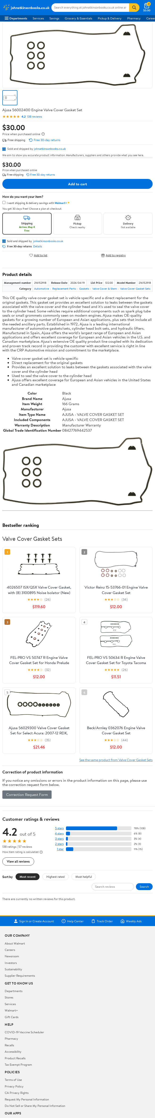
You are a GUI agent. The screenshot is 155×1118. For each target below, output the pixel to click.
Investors (11, 963)
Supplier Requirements (20, 975)
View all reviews (18, 861)
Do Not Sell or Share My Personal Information (35, 1106)
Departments (16, 18)
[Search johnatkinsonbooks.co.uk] (90, 7)
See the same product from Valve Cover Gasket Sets (116, 760)
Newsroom (12, 956)
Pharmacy (134, 18)
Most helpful (83, 876)
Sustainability (13, 969)
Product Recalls (15, 1058)
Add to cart (77, 183)
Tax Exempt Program (18, 1064)
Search (144, 886)
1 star (60, 849)
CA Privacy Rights (17, 1093)
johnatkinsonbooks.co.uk (50, 148)
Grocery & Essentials (78, 18)
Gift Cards (11, 1017)
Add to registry (113, 255)
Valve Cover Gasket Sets (135, 289)
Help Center (72, 921)
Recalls (9, 1045)
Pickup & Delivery (110, 18)
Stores (9, 997)
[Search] (134, 7)
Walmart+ (11, 1010)
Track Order (102, 921)
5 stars (59, 828)
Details (37, 246)
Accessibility (13, 1051)
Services (38, 18)
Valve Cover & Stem (104, 289)
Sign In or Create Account (34, 921)
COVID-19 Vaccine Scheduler (24, 1032)
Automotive (41, 289)
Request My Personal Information (27, 1099)
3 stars (59, 838)
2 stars (59, 844)
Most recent (28, 876)
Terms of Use (13, 1080)
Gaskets (84, 289)
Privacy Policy (14, 1086)
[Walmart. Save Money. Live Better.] (26, 7)
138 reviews (34, 116)
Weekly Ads (131, 921)
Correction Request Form (27, 794)
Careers (10, 950)
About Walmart (15, 943)
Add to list (38, 255)
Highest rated (55, 876)
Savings (54, 18)
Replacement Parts (64, 289)
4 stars (59, 833)
